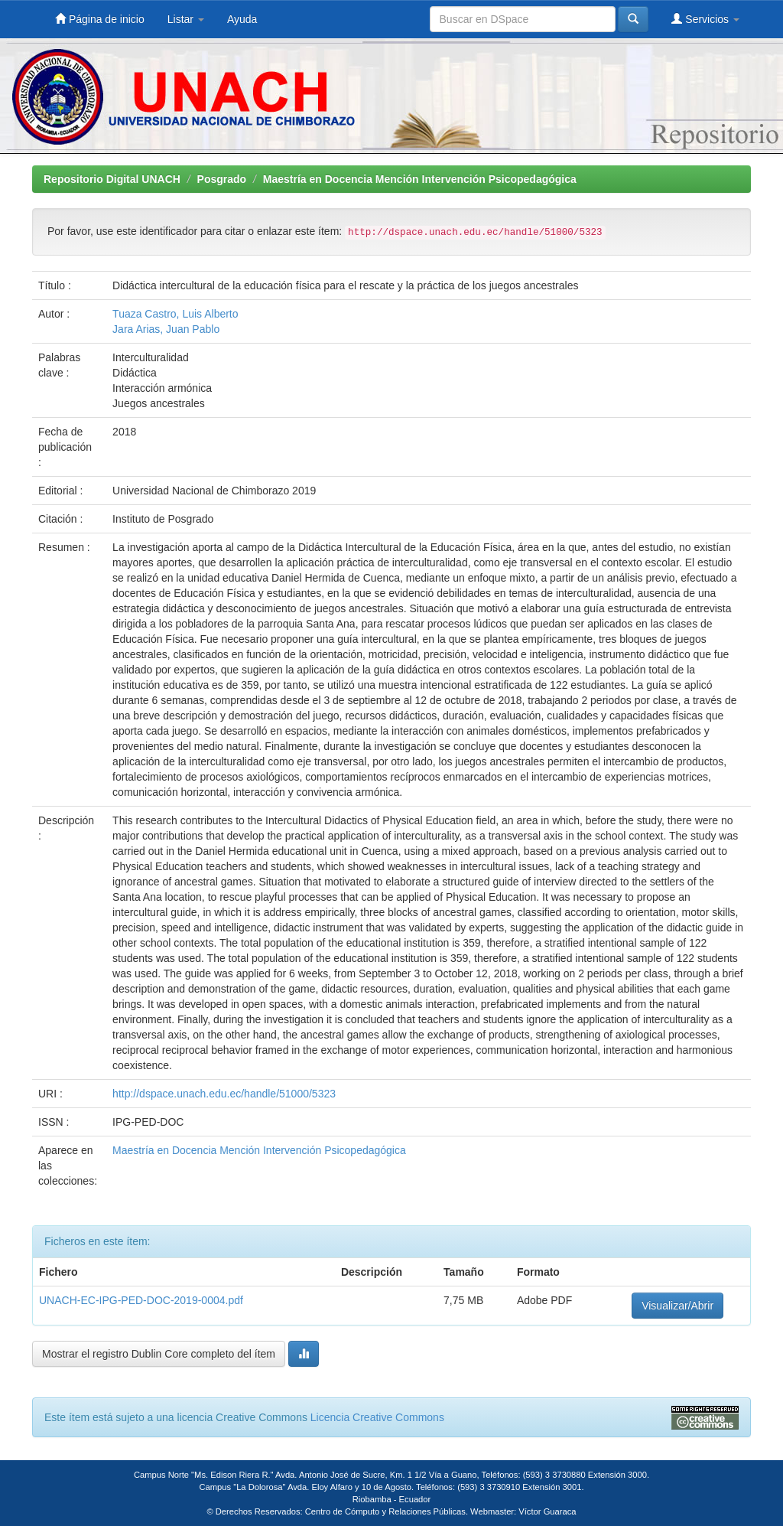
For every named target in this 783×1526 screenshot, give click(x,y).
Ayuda (242, 19)
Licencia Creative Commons (377, 1417)
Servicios (705, 18)
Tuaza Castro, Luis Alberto (175, 314)
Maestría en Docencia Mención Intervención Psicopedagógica (420, 179)
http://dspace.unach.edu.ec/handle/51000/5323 (224, 1093)
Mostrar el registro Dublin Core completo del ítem (158, 1354)
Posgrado (222, 179)
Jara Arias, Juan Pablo (165, 329)
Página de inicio (100, 18)
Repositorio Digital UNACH (112, 179)
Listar (185, 19)
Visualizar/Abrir (677, 1305)
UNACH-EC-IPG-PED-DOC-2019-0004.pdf (141, 1300)
